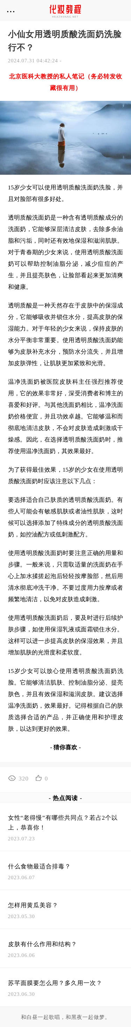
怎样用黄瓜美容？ (33, 905)
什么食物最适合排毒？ (39, 866)
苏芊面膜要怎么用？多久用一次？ (55, 983)
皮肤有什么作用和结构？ (42, 944)
